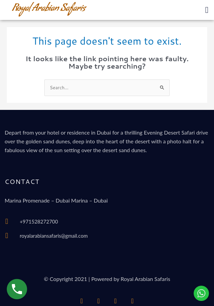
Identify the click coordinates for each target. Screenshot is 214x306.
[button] (207, 10)
